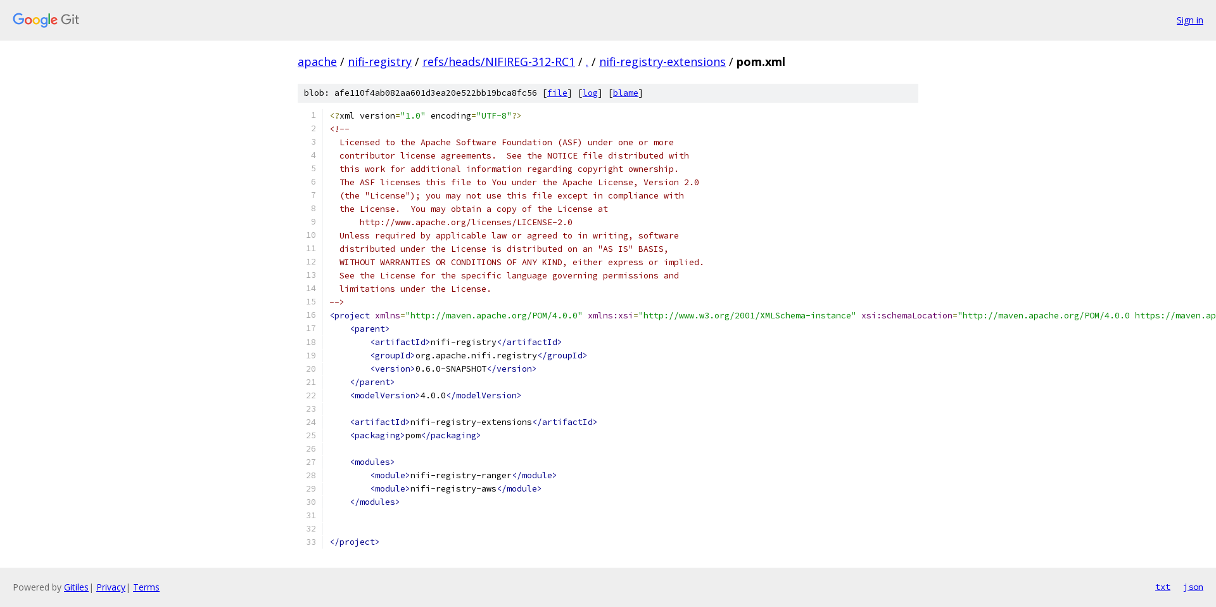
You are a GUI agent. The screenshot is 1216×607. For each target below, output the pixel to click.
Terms (146, 587)
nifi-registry (380, 61)
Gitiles (76, 587)
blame (625, 93)
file (557, 93)
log (590, 93)
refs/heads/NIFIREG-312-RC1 (498, 61)
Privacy (110, 587)
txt (1162, 586)
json (1193, 586)
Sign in (1190, 20)
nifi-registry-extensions (662, 61)
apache (317, 61)
